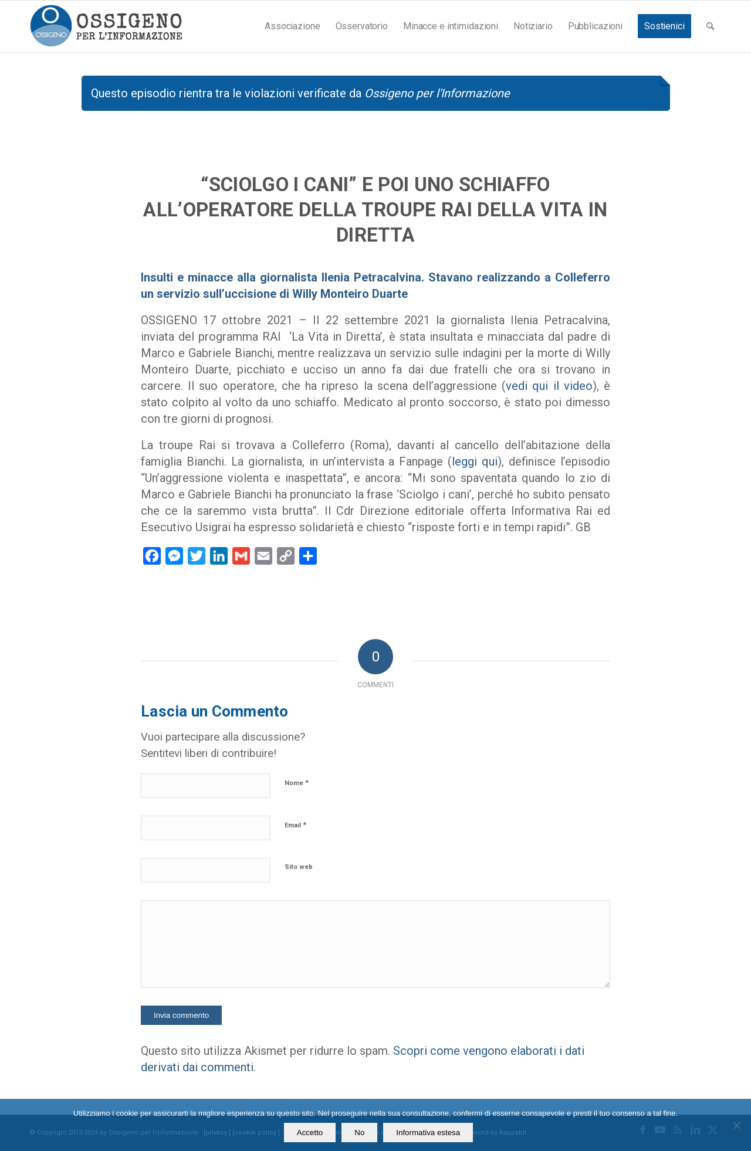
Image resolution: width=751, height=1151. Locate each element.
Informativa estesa (428, 1132)
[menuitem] (292, 26)
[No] (736, 1125)
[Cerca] (710, 26)
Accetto (310, 1132)
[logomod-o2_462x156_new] (105, 26)
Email (295, 824)
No (359, 1132)
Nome (297, 782)
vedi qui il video (549, 386)
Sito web (299, 867)
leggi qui (475, 461)
